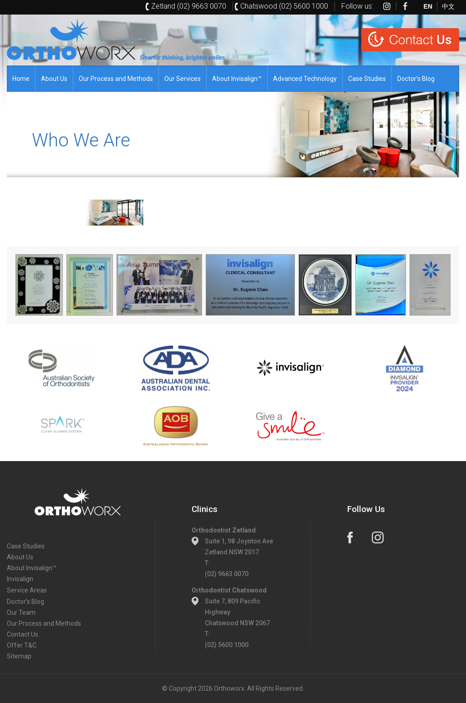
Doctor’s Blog (416, 78)
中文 (448, 6)
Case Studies (367, 78)
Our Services (182, 78)
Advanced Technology (305, 78)
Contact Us (22, 634)
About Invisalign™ (237, 78)
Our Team (21, 612)
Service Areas (27, 590)
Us (420, 39)
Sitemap (19, 656)
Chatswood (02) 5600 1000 (284, 6)
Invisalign (20, 578)
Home (21, 78)
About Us (54, 78)
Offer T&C (21, 645)
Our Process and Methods (116, 78)
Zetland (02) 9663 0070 (188, 6)
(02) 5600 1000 (226, 644)
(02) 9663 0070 (226, 573)
